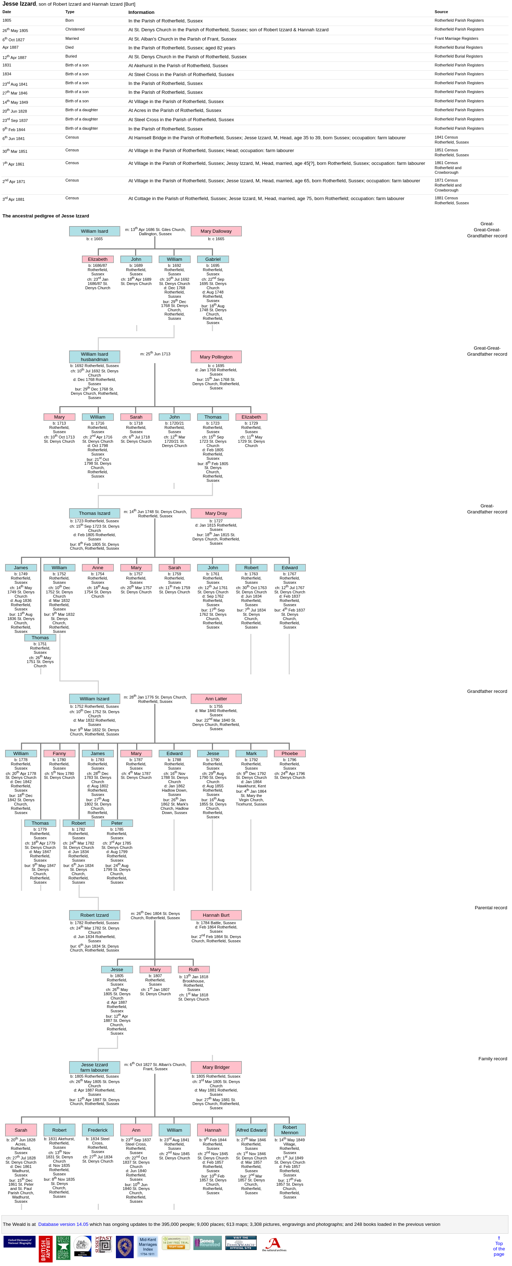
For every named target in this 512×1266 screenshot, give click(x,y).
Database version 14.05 (63, 1224)
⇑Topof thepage (499, 1246)
